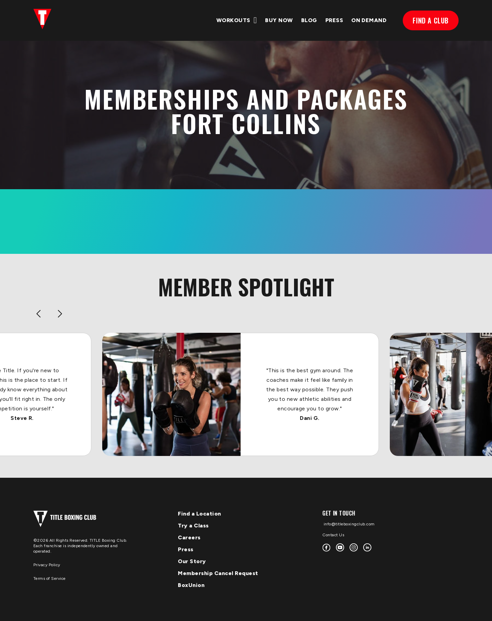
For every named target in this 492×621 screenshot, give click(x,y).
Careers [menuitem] (189, 537)
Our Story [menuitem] (192, 561)
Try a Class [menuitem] (193, 525)
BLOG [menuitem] (309, 20)
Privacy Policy (46, 564)
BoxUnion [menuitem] (191, 585)
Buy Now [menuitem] (279, 20)
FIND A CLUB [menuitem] (431, 20)
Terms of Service (49, 578)
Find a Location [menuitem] (199, 513)
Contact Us (333, 535)
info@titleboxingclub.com (348, 524)
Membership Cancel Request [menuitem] (218, 573)
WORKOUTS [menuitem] (233, 20)
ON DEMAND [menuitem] (368, 20)
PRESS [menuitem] (334, 20)
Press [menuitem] (186, 549)
